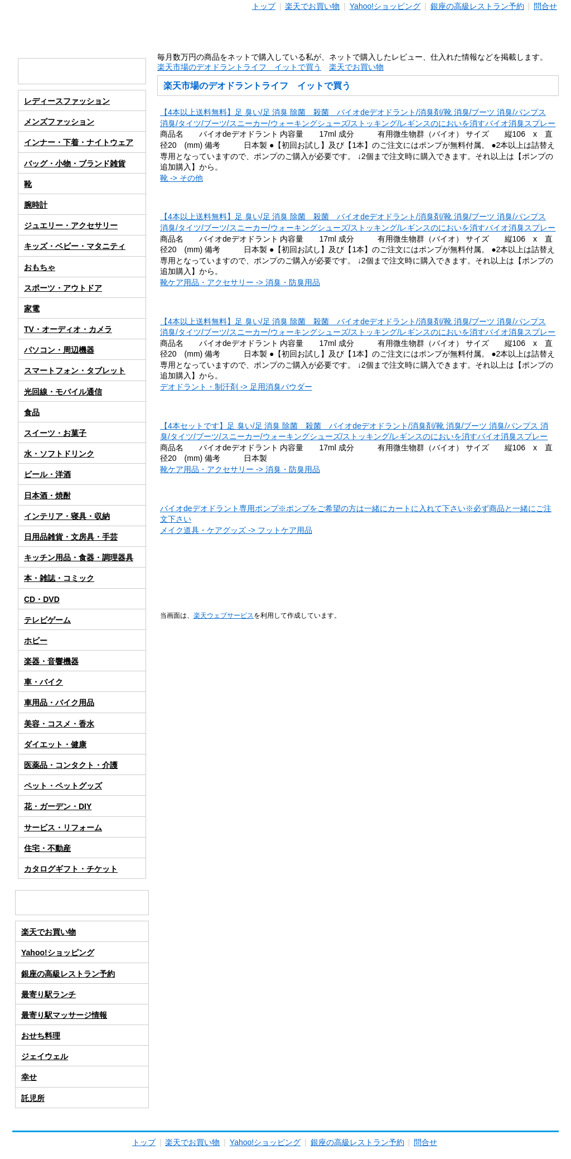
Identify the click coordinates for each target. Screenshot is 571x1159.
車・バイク (43, 681)
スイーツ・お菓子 (55, 433)
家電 (32, 308)
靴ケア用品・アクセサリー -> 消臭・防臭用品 (240, 282)
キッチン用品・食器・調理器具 (78, 557)
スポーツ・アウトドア (63, 287)
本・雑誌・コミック (59, 578)
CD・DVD (42, 599)
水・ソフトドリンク (59, 453)
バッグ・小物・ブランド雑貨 (74, 163)
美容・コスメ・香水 (59, 723)
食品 (32, 412)
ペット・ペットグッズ (63, 785)
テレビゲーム (47, 619)
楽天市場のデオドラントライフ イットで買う (239, 66)
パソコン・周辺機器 (59, 349)
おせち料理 (40, 1035)
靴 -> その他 (181, 178)
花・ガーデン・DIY (57, 806)
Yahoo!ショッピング (385, 6)
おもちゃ (39, 267)
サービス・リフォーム (63, 827)
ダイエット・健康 (55, 744)
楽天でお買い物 (312, 6)
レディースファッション (67, 101)
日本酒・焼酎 (47, 495)
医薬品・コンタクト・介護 (71, 765)
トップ (263, 6)
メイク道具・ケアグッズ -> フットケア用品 (236, 530)
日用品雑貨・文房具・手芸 (71, 536)
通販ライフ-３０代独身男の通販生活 (285, 32)
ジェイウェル (44, 1056)
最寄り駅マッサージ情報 (64, 1015)
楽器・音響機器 (51, 661)
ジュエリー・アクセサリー (71, 225)
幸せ (29, 1077)
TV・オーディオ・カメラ (68, 329)
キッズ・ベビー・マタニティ (74, 246)
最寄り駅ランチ (48, 994)
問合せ (545, 6)
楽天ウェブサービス (223, 615)
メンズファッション (59, 121)
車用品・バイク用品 (59, 702)
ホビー (35, 640)
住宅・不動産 (47, 848)
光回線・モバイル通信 (63, 391)
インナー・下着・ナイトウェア (78, 142)
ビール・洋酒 (47, 474)
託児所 (33, 1098)
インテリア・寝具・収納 (67, 516)
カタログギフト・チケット (71, 868)
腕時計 (35, 204)
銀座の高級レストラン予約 (477, 6)
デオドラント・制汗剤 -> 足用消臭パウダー (236, 386)
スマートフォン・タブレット (74, 370)
